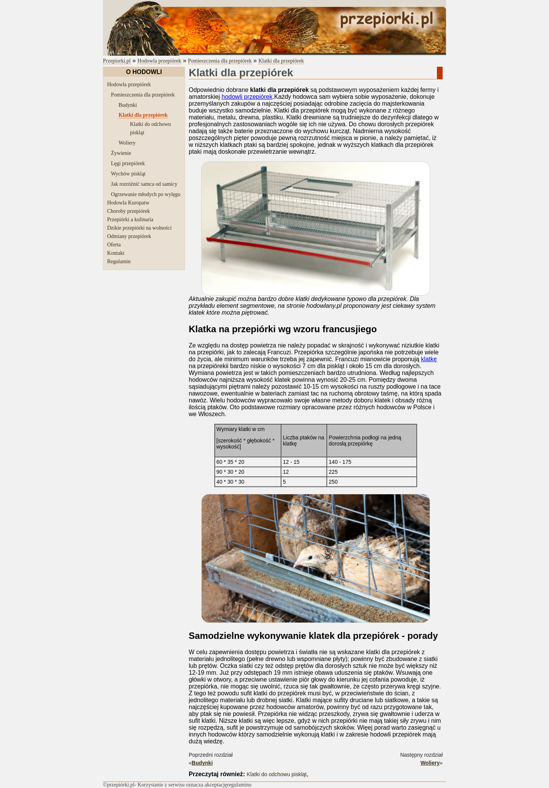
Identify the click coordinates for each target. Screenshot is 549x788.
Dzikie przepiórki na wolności (139, 228)
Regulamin (118, 261)
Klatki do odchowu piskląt (277, 774)
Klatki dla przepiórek (281, 61)
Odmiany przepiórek (129, 236)
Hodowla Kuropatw (128, 203)
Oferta (114, 245)
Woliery (127, 143)
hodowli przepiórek (247, 96)
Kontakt (115, 253)
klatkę (429, 359)
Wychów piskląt (128, 174)
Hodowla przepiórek (159, 61)
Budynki (128, 105)
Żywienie (121, 153)
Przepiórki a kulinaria (130, 219)
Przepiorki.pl (117, 61)
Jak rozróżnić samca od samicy (144, 184)
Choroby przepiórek (128, 211)
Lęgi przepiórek (128, 163)
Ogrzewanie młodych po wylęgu (145, 194)
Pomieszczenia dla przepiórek (220, 61)
